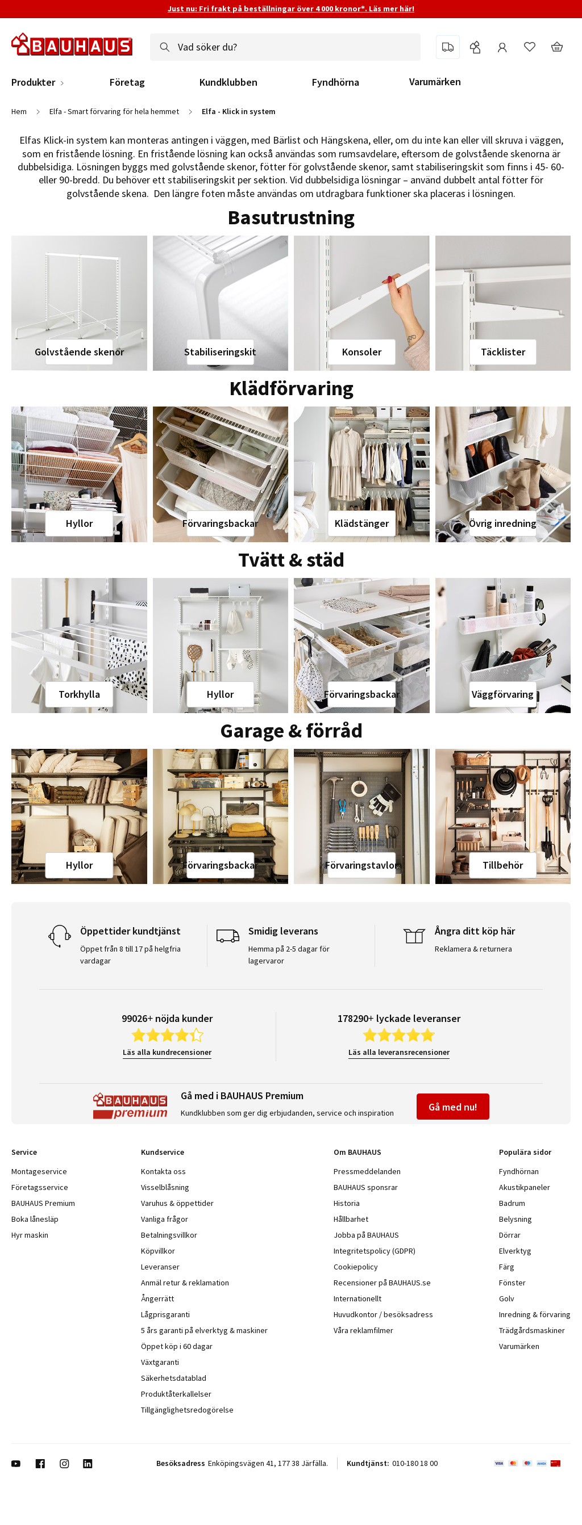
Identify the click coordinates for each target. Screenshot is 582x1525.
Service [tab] (24, 1152)
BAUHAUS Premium (43, 1203)
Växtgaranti (160, 1362)
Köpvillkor (158, 1251)
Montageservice (39, 1171)
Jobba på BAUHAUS (366, 1235)
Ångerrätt (157, 1298)
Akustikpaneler (524, 1187)
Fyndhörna (335, 82)
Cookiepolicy (356, 1267)
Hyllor (79, 523)
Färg (506, 1267)
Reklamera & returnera (473, 949)
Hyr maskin (29, 1235)
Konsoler (361, 351)
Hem (19, 111)
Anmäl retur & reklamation (185, 1282)
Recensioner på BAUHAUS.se (382, 1282)
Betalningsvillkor (169, 1235)
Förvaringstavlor (362, 865)
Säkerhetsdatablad (173, 1378)
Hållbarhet (351, 1219)
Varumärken (435, 81)
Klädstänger (362, 523)
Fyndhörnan (519, 1171)
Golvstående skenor (79, 351)
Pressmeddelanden (367, 1171)
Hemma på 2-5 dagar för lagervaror (289, 955)
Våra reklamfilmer (363, 1330)
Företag (127, 82)
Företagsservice (39, 1187)
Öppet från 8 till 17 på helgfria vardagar (130, 955)
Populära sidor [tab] (525, 1152)
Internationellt (357, 1298)
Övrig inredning (503, 523)
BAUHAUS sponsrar (366, 1187)
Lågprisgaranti (165, 1314)
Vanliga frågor (164, 1219)
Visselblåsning (165, 1187)
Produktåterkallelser (176, 1394)
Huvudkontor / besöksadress (383, 1314)
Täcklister (503, 351)
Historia (347, 1203)
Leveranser (160, 1267)
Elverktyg (515, 1251)
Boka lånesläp (35, 1219)
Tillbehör (503, 865)
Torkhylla (79, 694)
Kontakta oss (163, 1171)
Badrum (512, 1203)
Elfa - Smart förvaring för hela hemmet (114, 111)
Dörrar (510, 1235)
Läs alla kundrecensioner (167, 1052)
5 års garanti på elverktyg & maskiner (204, 1330)
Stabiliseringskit (220, 351)
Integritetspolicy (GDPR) (374, 1251)
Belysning (515, 1219)
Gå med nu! (453, 1106)
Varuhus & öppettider (177, 1203)
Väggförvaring (503, 694)
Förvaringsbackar (220, 523)
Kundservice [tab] (162, 1152)
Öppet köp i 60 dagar (177, 1346)
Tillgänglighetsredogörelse (187, 1410)
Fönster (512, 1282)
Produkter (33, 82)
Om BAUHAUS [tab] (357, 1152)
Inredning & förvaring (535, 1314)
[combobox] (285, 47)
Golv (506, 1298)
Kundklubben (228, 82)
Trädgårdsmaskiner (532, 1330)
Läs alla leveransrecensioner (399, 1052)
